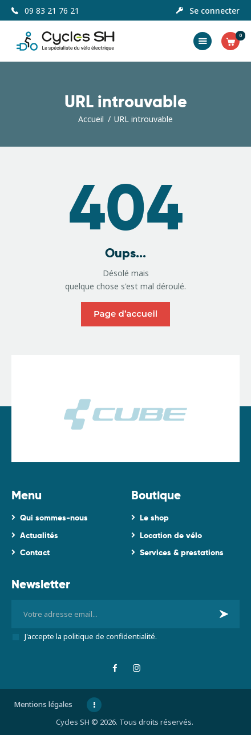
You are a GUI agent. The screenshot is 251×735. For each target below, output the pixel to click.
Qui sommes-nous (54, 517)
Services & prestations (182, 552)
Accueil (91, 119)
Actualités (39, 535)
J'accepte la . (91, 636)
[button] (202, 41)
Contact (35, 552)
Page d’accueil (125, 313)
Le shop (154, 517)
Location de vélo (171, 535)
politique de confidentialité (109, 636)
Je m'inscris (225, 618)
